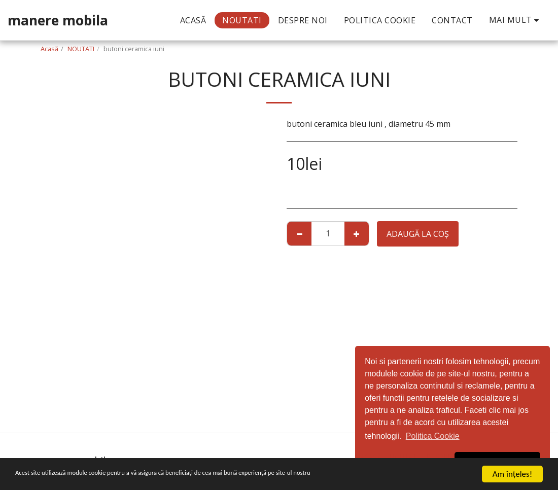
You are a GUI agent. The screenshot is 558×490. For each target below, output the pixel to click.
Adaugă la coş (418, 233)
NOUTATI (80, 48)
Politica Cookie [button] (433, 436)
